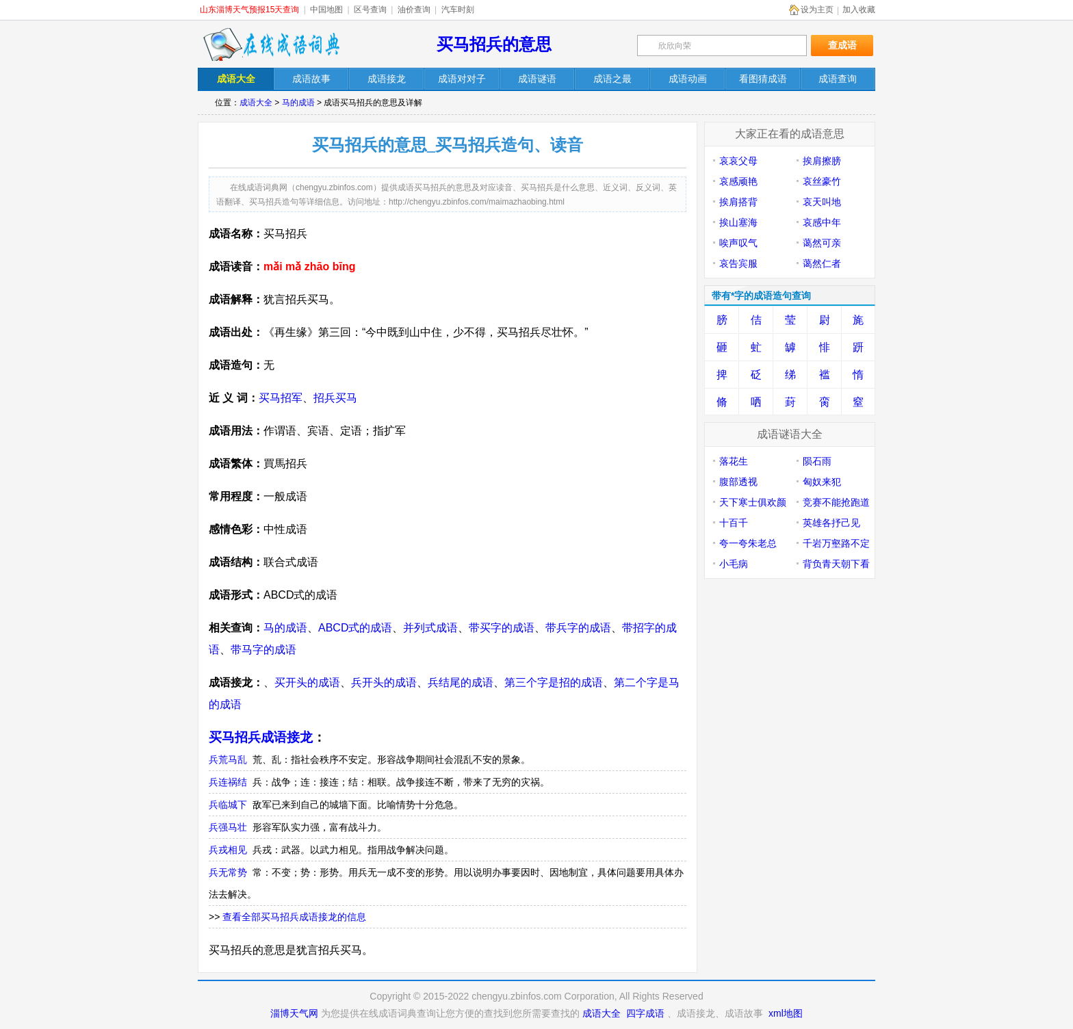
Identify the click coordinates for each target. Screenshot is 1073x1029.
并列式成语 (430, 628)
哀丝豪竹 (822, 181)
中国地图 (326, 9)
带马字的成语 (263, 649)
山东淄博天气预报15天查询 (249, 9)
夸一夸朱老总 (748, 543)
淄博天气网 (294, 1013)
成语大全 (256, 102)
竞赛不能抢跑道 (836, 502)
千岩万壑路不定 (836, 543)
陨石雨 (817, 461)
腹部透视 (738, 481)
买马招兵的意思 (494, 44)
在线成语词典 (271, 44)
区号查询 (370, 9)
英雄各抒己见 (831, 522)
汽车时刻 (457, 9)
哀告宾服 (738, 263)
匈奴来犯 (822, 481)
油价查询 (414, 9)
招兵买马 (335, 398)
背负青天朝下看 (836, 563)
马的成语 (298, 102)
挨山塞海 (738, 222)
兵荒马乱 (228, 759)
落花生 (733, 461)
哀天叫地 (822, 201)
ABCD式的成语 (355, 628)
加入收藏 (858, 9)
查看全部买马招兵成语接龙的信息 (294, 916)
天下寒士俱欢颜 (752, 502)
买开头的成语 (307, 682)
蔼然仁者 (822, 263)
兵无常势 (228, 872)
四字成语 (645, 1013)
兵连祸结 (228, 782)
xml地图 (785, 1013)
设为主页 (817, 9)
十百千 (733, 522)
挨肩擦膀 (822, 160)
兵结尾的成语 (460, 682)
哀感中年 (822, 222)
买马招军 (280, 398)
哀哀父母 (738, 160)
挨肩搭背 (738, 201)
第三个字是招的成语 (553, 682)
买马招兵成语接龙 (261, 737)
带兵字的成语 (578, 628)
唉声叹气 (738, 242)
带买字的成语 (501, 628)
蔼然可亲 (822, 242)
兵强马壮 (228, 827)
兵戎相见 (228, 849)
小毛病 (733, 563)
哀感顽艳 (738, 181)
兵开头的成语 (384, 682)
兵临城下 (228, 804)
